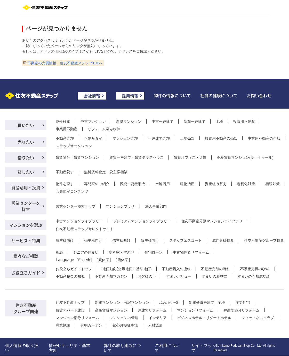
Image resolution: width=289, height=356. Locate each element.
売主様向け (93, 240)
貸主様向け (150, 240)
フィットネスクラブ (258, 318)
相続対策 (272, 184)
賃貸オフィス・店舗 (190, 157)
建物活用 (187, 184)
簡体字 (122, 260)
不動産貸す (65, 172)
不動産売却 (65, 138)
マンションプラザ (120, 206)
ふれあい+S (169, 302)
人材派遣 (155, 325)
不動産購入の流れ (176, 269)
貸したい (26, 172)
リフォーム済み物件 (104, 129)
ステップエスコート (185, 240)
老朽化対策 (246, 184)
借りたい (26, 157)
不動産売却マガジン (111, 276)
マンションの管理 (123, 318)
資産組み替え (216, 184)
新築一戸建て (194, 121)
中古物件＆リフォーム (191, 252)
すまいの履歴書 (214, 276)
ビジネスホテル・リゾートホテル (204, 318)
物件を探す (65, 184)
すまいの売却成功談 (253, 276)
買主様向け (65, 240)
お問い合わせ (259, 95)
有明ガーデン (91, 325)
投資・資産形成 (132, 184)
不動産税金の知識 (70, 276)
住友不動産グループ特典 (264, 240)
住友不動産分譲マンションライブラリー (213, 221)
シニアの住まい (86, 252)
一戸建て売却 (159, 138)
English (84, 260)
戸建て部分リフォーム (241, 310)
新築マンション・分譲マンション (122, 302)
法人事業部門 (156, 206)
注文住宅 (242, 302)
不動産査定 (93, 138)
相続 (59, 252)
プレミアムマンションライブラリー (142, 221)
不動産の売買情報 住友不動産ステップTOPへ (65, 63)
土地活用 (162, 184)
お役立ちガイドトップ (74, 269)
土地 (219, 121)
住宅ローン (154, 252)
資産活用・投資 (25, 187)
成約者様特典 (223, 240)
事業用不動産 (66, 129)
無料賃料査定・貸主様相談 (105, 172)
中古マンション (93, 121)
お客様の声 (147, 276)
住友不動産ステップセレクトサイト (85, 229)
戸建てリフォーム (152, 310)
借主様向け (122, 240)
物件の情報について (172, 95)
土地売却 (187, 138)
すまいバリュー (178, 276)
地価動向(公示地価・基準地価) (126, 269)
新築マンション (128, 121)
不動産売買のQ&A (255, 269)
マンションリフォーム (195, 310)
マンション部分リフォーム (77, 318)
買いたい (26, 125)
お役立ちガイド (25, 272)
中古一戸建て (162, 121)
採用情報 (130, 96)
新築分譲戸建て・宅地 (207, 302)
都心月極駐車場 (125, 325)
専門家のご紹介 (96, 184)
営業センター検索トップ (75, 206)
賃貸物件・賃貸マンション (77, 157)
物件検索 (63, 121)
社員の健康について (218, 95)
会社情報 (92, 96)
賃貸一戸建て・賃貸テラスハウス (136, 157)
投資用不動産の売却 (221, 138)
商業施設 (63, 325)
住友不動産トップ (70, 302)
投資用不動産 (244, 121)
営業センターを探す (25, 206)
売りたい (26, 142)
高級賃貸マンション (111, 310)
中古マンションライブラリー (79, 221)
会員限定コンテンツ (72, 191)
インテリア (158, 318)
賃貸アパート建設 (70, 310)
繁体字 (103, 260)
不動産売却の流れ (215, 269)
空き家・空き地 (121, 252)
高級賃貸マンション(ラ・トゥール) (245, 157)
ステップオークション (74, 146)
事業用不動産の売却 (264, 138)
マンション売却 (125, 138)
